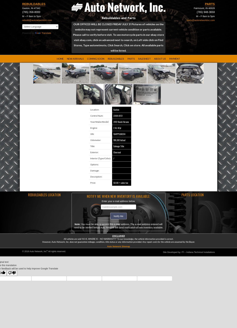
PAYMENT (174, 58)
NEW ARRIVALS (75, 58)
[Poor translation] (12, 273)
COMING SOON (95, 58)
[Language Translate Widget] (40, 26)
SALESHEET (144, 58)
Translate (43, 33)
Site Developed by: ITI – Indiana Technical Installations (189, 252)
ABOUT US (160, 58)
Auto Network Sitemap (118, 246)
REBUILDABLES (116, 58)
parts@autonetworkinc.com (201, 20)
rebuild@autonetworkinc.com (37, 20)
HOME (60, 58)
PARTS (131, 58)
